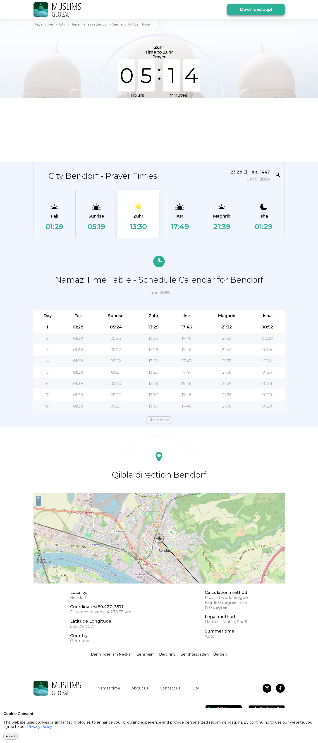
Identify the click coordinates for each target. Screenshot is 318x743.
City (62, 24)
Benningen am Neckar (111, 654)
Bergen (220, 654)
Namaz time (108, 688)
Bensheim (145, 654)
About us (140, 688)
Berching (167, 654)
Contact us (170, 688)
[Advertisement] (159, 129)
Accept (10, 736)
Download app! (256, 9)
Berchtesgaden (194, 654)
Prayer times (43, 24)
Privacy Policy (39, 726)
